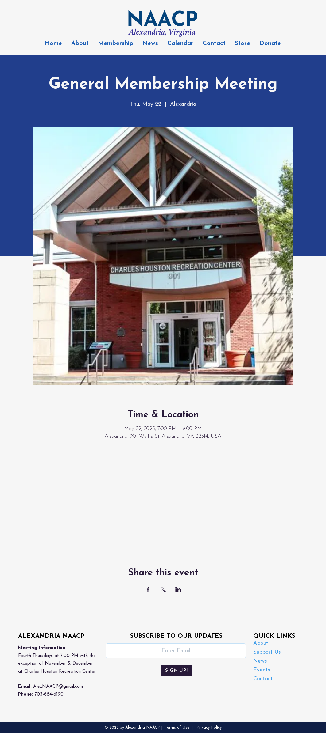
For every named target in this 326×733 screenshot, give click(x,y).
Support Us (267, 652)
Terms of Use (177, 728)
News (260, 661)
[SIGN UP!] (176, 670)
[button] (115, 44)
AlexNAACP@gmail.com (58, 686)
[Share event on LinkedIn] (178, 589)
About (260, 643)
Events (261, 670)
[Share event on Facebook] (148, 589)
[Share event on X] (163, 589)
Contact (263, 679)
